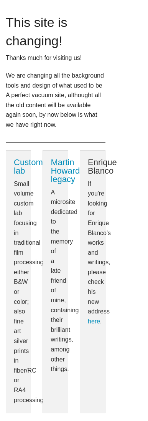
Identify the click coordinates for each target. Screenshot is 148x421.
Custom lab (28, 166)
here (94, 321)
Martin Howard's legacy (68, 170)
